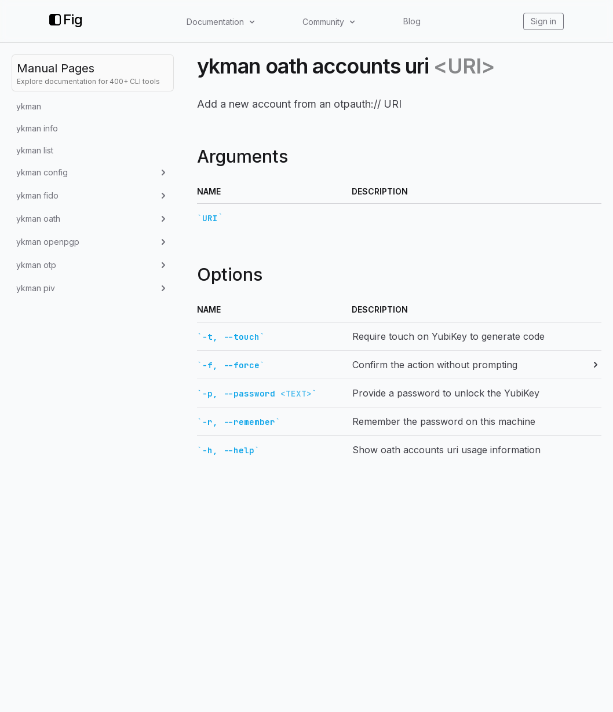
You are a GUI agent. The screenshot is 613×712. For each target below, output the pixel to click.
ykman (28, 106)
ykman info (37, 128)
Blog (412, 21)
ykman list (34, 150)
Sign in (543, 21)
